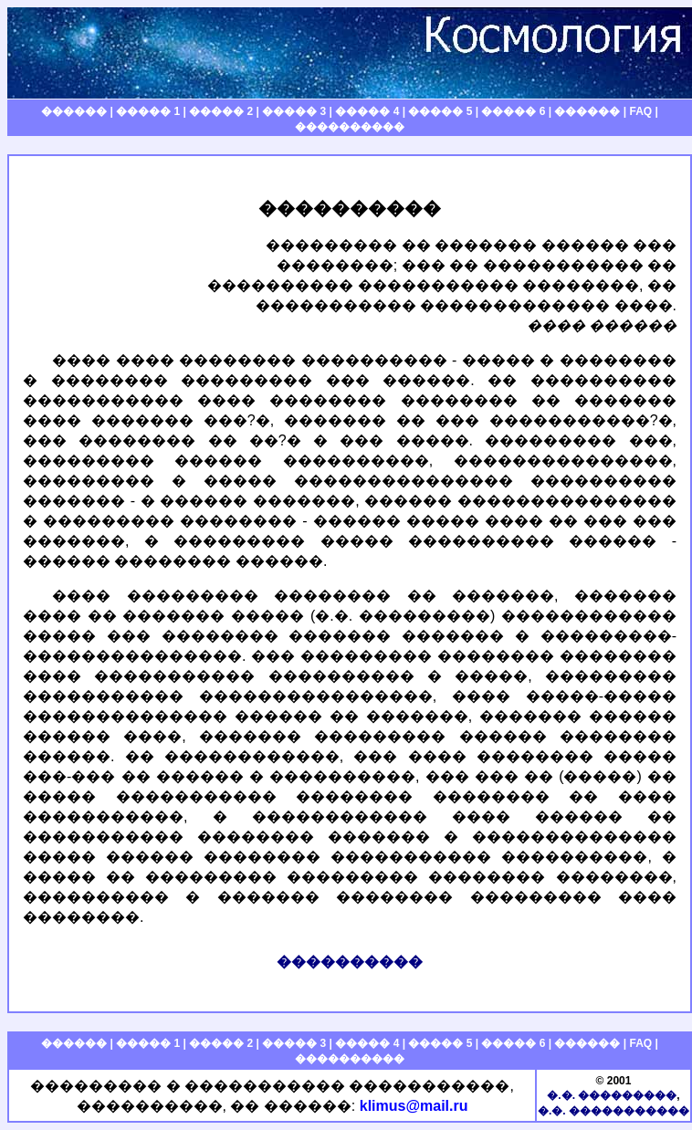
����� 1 (148, 111)
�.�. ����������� (613, 1110)
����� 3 (294, 111)
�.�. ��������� (611, 1095)
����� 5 (440, 111)
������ (74, 111)
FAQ (640, 111)
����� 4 (367, 111)
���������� (349, 126)
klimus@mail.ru (414, 1106)
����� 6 (513, 111)
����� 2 (221, 111)
